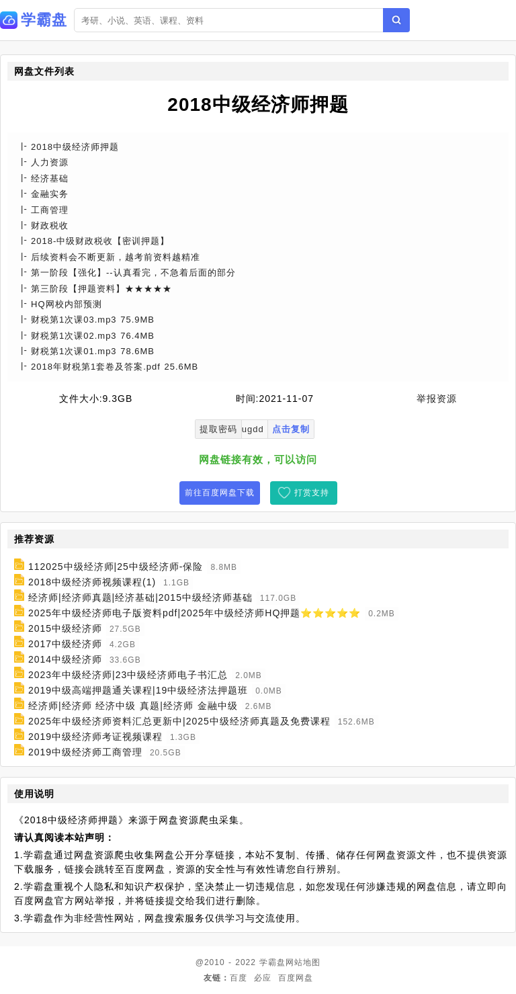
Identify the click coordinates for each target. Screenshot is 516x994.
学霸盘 (272, 962)
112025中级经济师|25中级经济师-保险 (116, 566)
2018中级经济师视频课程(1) (92, 582)
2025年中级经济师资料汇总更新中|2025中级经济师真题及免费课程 (179, 721)
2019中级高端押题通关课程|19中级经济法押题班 (138, 690)
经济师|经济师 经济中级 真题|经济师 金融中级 (133, 705)
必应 (262, 978)
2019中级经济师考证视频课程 (95, 736)
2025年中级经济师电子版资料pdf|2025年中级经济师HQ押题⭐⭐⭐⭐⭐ (194, 613)
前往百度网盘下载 (220, 492)
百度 (238, 978)
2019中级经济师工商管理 (85, 752)
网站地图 (303, 962)
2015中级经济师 (65, 628)
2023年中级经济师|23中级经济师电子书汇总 (128, 674)
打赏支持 (311, 492)
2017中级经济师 (65, 643)
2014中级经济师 (65, 659)
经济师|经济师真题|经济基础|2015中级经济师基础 (140, 597)
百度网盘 (295, 978)
